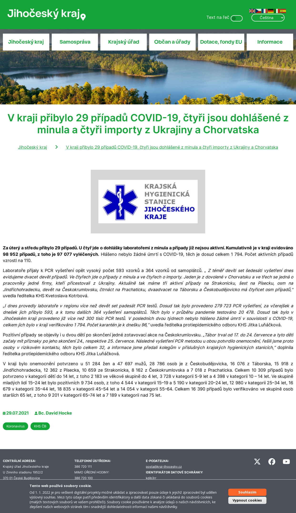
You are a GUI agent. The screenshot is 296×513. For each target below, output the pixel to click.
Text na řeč (217, 17)
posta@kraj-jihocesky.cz (164, 466)
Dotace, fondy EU (221, 42)
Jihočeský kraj (26, 42)
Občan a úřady (172, 42)
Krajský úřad (123, 42)
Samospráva (75, 42)
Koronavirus (15, 426)
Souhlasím (247, 492)
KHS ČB (40, 426)
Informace (270, 42)
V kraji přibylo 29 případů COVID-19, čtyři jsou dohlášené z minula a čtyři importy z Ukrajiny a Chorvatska (172, 147)
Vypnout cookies (247, 500)
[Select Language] (267, 17)
